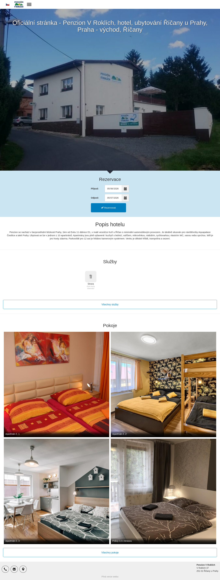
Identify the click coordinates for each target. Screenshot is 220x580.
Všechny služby (109, 304)
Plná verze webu (110, 576)
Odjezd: (95, 198)
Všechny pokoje (110, 552)
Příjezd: (95, 188)
